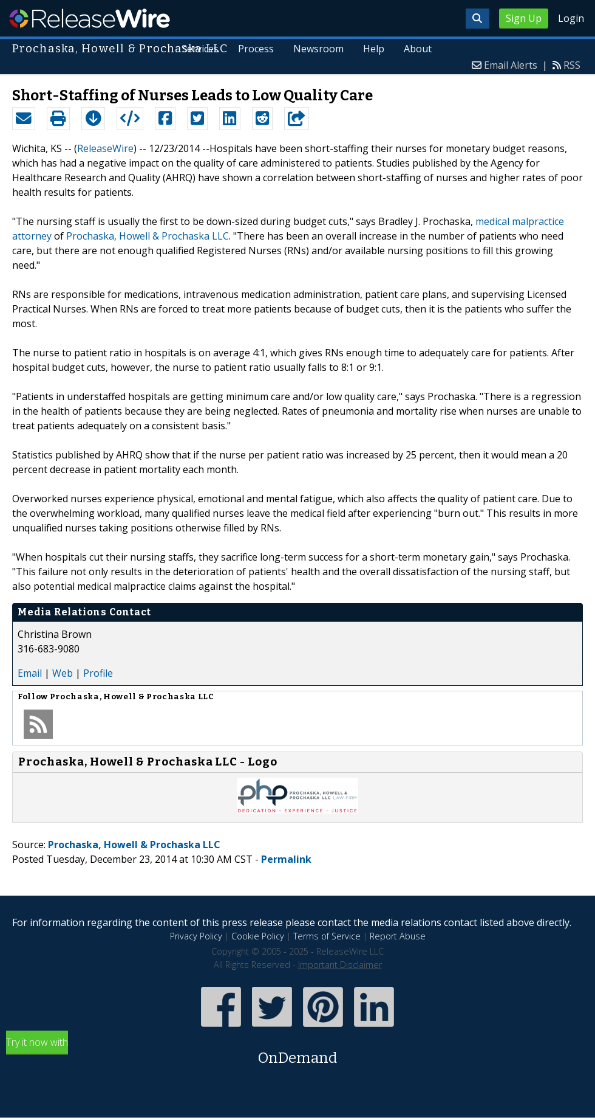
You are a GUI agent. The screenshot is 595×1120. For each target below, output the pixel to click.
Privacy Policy (196, 936)
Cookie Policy (257, 936)
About (418, 48)
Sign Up (524, 18)
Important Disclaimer (340, 964)
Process (256, 48)
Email (30, 673)
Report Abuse (398, 936)
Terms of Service (327, 936)
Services (200, 48)
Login (571, 18)
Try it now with (297, 1052)
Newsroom (318, 48)
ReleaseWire (89, 18)
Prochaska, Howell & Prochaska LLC (147, 236)
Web (62, 673)
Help (373, 48)
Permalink (286, 859)
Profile (98, 673)
